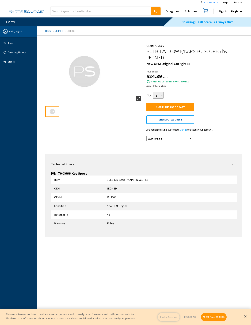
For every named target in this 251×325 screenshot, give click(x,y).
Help (225, 2)
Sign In (223, 11)
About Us (237, 2)
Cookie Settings (168, 317)
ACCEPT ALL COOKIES (214, 317)
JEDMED (60, 30)
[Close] (245, 316)
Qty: (148, 95)
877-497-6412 (211, 2)
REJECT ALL (190, 317)
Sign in (183, 129)
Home (49, 30)
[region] (125, 317)
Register (236, 11)
